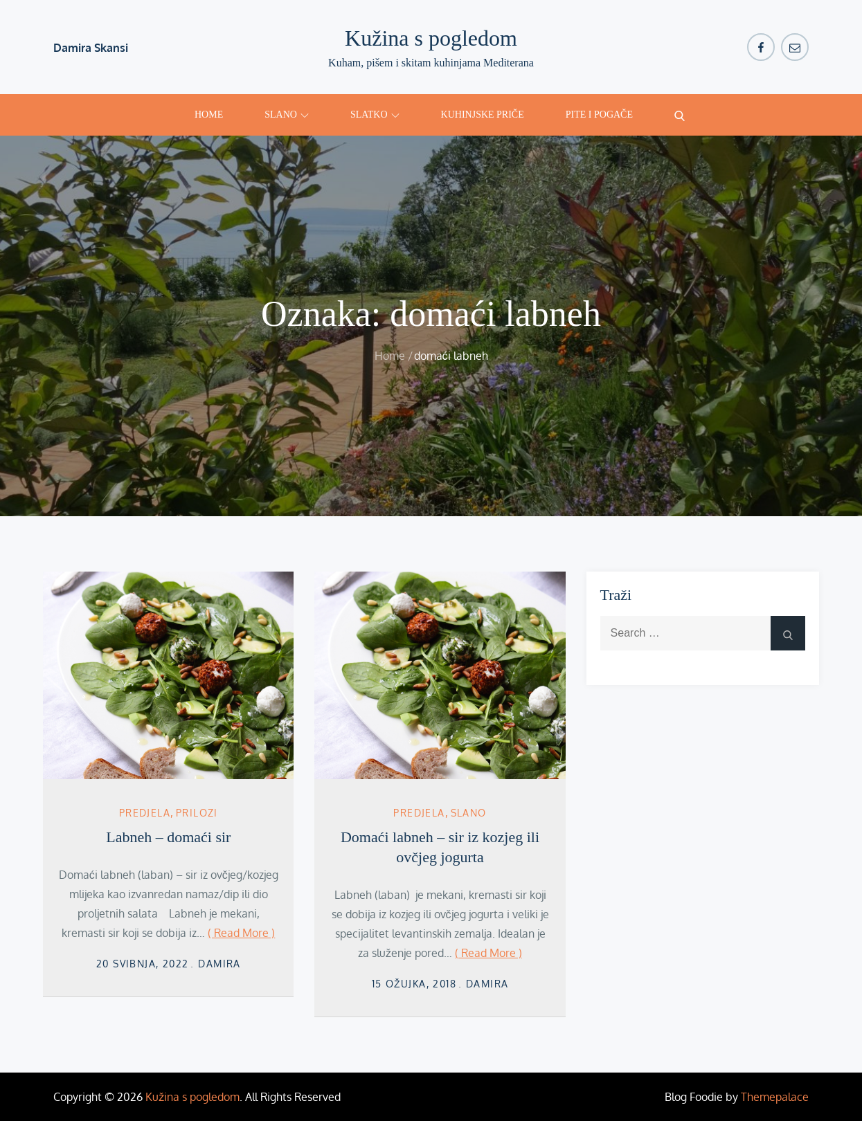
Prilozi (197, 813)
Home (209, 114)
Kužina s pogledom (431, 38)
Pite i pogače (599, 114)
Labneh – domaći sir (168, 837)
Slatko (374, 114)
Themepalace (775, 1097)
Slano (286, 114)
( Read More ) (241, 933)
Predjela (144, 813)
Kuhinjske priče (482, 114)
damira (219, 963)
